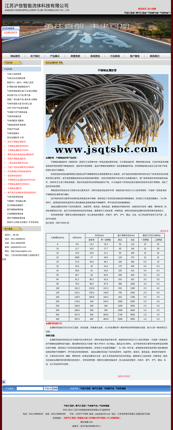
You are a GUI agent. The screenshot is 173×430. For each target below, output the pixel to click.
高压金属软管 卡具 (15, 137)
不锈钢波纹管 (68, 166)
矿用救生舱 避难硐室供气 (18, 87)
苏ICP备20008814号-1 (90, 426)
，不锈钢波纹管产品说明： (66, 158)
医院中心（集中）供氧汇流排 (20, 82)
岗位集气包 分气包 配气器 (19, 95)
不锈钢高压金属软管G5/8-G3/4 (21, 180)
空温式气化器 (13, 129)
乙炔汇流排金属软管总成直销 (21, 167)
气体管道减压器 (14, 116)
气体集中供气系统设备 (17, 112)
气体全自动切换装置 (16, 78)
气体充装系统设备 (15, 197)
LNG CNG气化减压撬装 (18, 108)
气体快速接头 (13, 133)
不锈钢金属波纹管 (58, 162)
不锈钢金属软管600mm (18, 146)
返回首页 (142, 9)
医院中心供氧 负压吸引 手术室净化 (23, 222)
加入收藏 (152, 9)
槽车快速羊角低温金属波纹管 (21, 154)
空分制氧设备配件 (15, 205)
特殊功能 (50, 335)
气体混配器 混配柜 (15, 120)
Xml (91, 422)
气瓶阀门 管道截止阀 (16, 201)
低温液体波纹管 (15, 175)
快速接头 (94, 327)
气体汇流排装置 (14, 74)
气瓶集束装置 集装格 (16, 125)
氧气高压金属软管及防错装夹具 (22, 192)
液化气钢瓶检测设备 (16, 218)
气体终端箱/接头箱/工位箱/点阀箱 (22, 91)
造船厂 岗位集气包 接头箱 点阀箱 (22, 99)
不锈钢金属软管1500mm (19, 184)
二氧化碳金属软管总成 (18, 163)
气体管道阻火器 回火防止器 (19, 103)
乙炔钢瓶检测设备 (15, 214)
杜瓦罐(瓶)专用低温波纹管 (19, 171)
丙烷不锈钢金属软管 (17, 159)
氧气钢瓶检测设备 (15, 209)
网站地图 (84, 422)
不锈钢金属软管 (15, 188)
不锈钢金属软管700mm (18, 150)
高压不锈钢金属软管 (17, 142)
